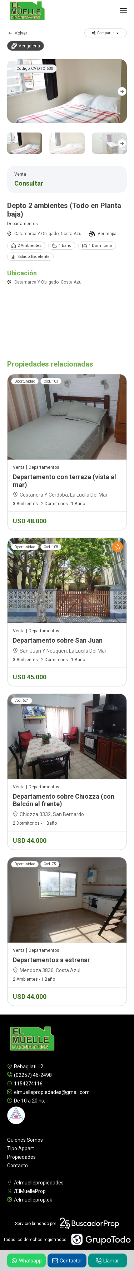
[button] (122, 91)
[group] (67, 91)
